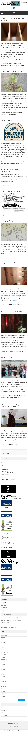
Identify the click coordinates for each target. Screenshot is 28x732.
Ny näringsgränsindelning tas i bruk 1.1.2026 (10, 617)
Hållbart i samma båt (8, 357)
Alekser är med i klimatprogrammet (13, 71)
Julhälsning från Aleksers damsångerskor (9, 170)
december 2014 (4, 684)
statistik (11, 65)
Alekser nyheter (8, 112)
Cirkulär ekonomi (9, 397)
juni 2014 (3, 691)
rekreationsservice (11, 163)
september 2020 (4, 652)
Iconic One (6, 730)
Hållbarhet (19, 112)
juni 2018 (3, 669)
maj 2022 (3, 644)
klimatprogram (4, 114)
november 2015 (4, 679)
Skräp (7, 398)
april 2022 (3, 647)
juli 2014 (2, 688)
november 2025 (4, 637)
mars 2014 (3, 696)
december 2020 (4, 649)
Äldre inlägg (5, 453)
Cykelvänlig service (7, 120)
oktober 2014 (4, 686)
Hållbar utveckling (17, 397)
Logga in (2, 707)
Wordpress (20, 730)
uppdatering (16, 65)
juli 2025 (2, 640)
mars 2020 (3, 657)
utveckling (22, 65)
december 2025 (4, 635)
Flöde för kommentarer (6, 712)
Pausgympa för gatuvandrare (11, 221)
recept (2, 306)
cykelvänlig (19, 161)
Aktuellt (7, 185)
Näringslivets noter (21, 395)
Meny (14, 13)
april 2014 (3, 693)
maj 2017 (3, 676)
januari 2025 (3, 642)
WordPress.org (4, 715)
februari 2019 (4, 666)
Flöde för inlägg (4, 710)
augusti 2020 (3, 654)
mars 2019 (3, 664)
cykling (24, 161)
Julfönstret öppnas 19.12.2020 (11, 312)
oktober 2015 (4, 681)
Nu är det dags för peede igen (11, 191)
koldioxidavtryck (12, 114)
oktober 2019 (4, 662)
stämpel (6, 306)
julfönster (21, 304)
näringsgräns (18, 63)
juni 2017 (3, 674)
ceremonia (16, 351)
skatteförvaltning (5, 65)
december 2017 (4, 671)
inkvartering (3, 163)
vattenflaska (19, 163)
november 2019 (4, 659)
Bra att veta (8, 63)
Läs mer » (24, 59)
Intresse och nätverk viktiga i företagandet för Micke (10, 405)
